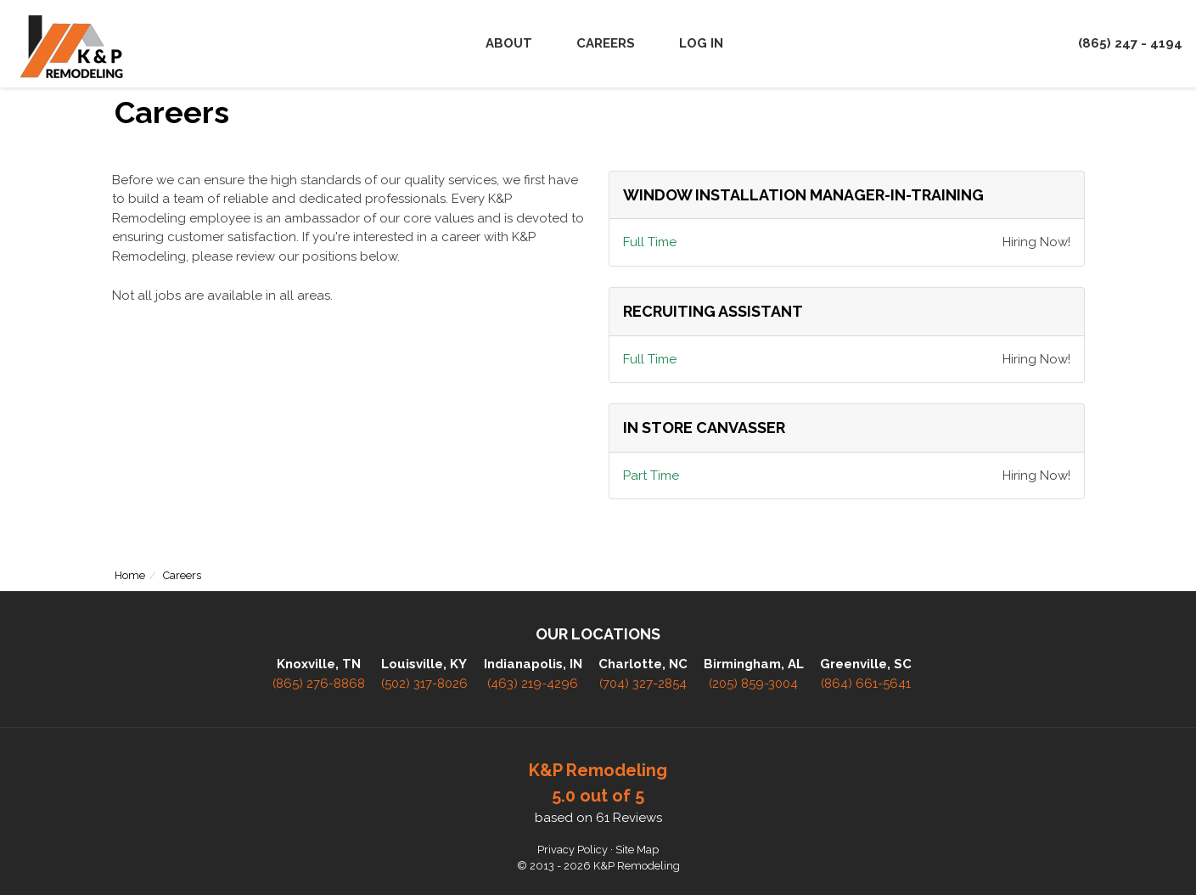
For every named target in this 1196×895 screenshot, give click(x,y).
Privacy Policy (572, 849)
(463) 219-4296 (532, 683)
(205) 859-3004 (753, 683)
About (509, 43)
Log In (701, 43)
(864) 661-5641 (866, 683)
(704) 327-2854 (643, 683)
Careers (605, 43)
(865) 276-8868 (318, 683)
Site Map (637, 849)
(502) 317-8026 (424, 683)
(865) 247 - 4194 (1130, 43)
